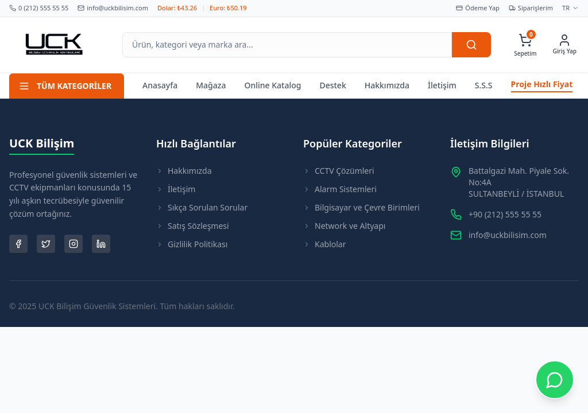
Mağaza (211, 85)
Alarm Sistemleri (340, 189)
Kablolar (324, 244)
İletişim (442, 85)
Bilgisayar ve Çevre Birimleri (361, 207)
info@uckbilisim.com (113, 7)
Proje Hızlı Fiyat (542, 84)
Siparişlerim (531, 7)
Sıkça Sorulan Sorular (201, 207)
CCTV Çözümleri (338, 170)
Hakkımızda (387, 85)
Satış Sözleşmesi (192, 225)
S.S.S (484, 85)
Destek (332, 85)
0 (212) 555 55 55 (38, 7)
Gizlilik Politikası (191, 244)
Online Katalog (272, 85)
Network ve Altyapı (344, 225)
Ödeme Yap (478, 7)
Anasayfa (159, 85)
